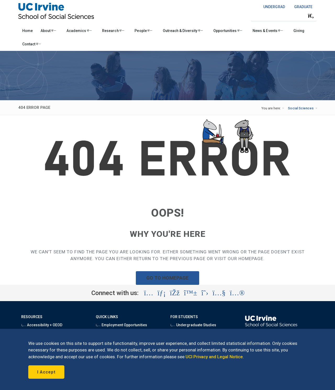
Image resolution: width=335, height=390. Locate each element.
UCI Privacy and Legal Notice (214, 356)
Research (113, 31)
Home (27, 31)
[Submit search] (311, 16)
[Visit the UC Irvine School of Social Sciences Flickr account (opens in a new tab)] (237, 292)
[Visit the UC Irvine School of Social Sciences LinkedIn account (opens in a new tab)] (162, 292)
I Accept (46, 372)
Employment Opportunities (121, 325)
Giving (298, 31)
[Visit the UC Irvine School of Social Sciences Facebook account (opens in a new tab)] (175, 292)
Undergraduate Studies (193, 325)
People (143, 31)
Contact (31, 44)
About (48, 31)
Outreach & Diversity (183, 31)
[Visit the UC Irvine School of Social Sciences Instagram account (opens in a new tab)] (148, 292)
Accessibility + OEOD (41, 325)
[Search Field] (284, 15)
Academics (79, 31)
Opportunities (227, 31)
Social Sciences (300, 108)
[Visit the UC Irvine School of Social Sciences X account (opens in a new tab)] (204, 292)
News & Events (268, 31)
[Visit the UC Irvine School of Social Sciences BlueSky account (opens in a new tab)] (190, 292)
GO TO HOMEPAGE (167, 278)
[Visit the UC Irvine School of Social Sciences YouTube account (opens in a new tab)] (219, 292)
